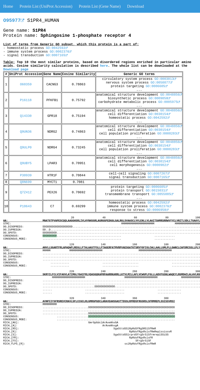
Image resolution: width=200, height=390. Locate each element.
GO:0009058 (159, 98)
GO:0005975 (169, 102)
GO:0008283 (168, 133)
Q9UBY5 (26, 163)
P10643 (26, 206)
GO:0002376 (60, 52)
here (104, 66)
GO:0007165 (57, 55)
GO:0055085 (162, 194)
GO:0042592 (57, 48)
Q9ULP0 (26, 147)
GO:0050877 (161, 83)
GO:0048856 (171, 95)
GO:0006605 (157, 86)
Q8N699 (26, 182)
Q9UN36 (26, 132)
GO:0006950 (158, 210)
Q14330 (26, 116)
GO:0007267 (159, 173)
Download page (15, 69)
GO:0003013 (165, 79)
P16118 (26, 100)
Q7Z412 (26, 192)
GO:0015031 (157, 190)
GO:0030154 (159, 114)
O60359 (26, 84)
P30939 (26, 175)
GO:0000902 (158, 165)
